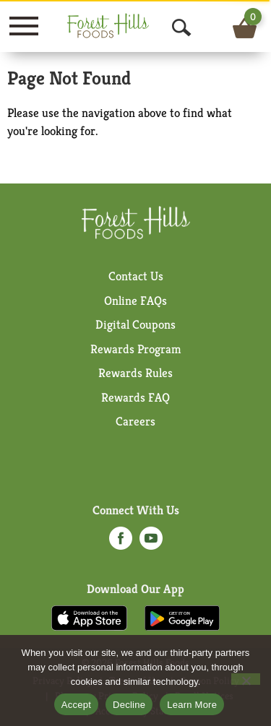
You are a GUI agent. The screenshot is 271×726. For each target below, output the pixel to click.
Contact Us (135, 276)
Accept (76, 704)
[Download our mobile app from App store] (89, 617)
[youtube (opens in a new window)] (151, 542)
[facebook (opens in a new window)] (120, 542)
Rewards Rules (135, 373)
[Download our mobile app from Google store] (182, 617)
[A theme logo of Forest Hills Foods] (127, 25)
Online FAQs (135, 300)
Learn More (192, 704)
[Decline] (245, 679)
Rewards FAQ (135, 397)
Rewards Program (135, 349)
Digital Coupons (135, 324)
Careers (135, 421)
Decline (129, 704)
